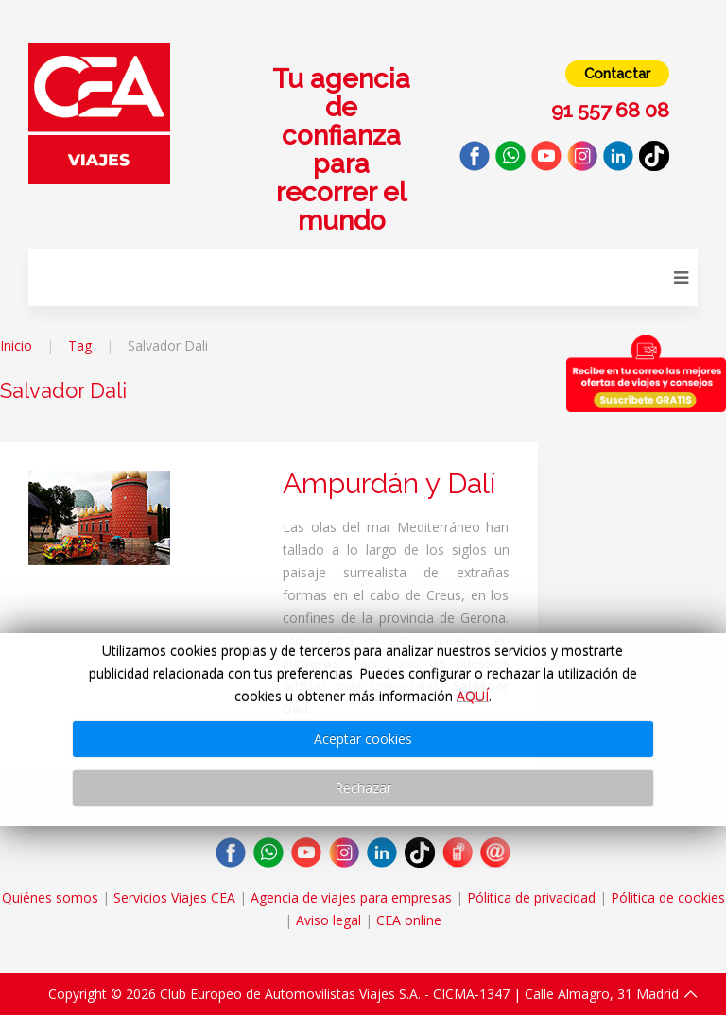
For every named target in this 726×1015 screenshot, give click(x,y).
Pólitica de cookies (668, 897)
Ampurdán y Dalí (389, 483)
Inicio (16, 345)
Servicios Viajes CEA (174, 897)
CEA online (408, 920)
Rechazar (363, 788)
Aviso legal (328, 920)
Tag (80, 345)
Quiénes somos (50, 897)
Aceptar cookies (363, 739)
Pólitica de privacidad (531, 897)
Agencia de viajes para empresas (351, 897)
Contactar (617, 73)
